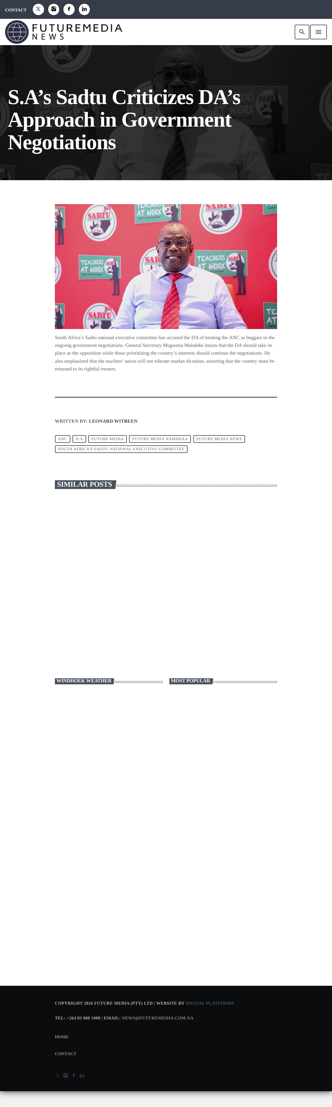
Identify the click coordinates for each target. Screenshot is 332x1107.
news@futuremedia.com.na (158, 1033)
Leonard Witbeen (113, 437)
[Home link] (64, 32)
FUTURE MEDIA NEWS (219, 454)
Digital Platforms (210, 1018)
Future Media (107, 454)
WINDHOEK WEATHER (109, 733)
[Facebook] (69, 9)
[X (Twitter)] (38, 9)
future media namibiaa (160, 454)
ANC (62, 454)
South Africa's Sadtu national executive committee (121, 464)
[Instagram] (54, 9)
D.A (79, 454)
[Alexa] (84, 9)
